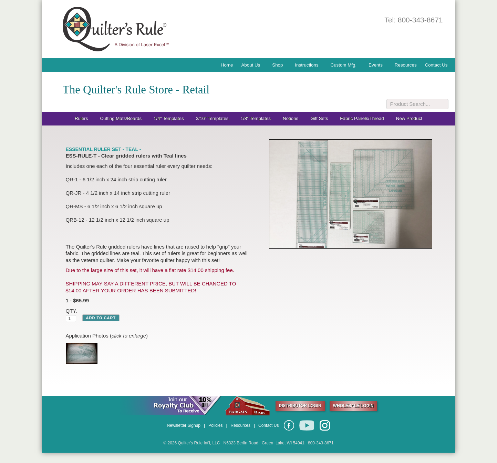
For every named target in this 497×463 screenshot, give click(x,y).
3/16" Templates (212, 118)
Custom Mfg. (344, 65)
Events (376, 65)
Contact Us (436, 65)
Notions (290, 118)
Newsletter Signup (183, 425)
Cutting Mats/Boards (121, 118)
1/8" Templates (256, 118)
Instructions (306, 65)
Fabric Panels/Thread (362, 118)
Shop (277, 65)
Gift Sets (319, 118)
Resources (406, 65)
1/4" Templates (169, 118)
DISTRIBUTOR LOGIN (300, 405)
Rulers (81, 118)
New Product (409, 118)
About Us (250, 65)
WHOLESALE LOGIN (353, 405)
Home (227, 65)
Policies (215, 425)
